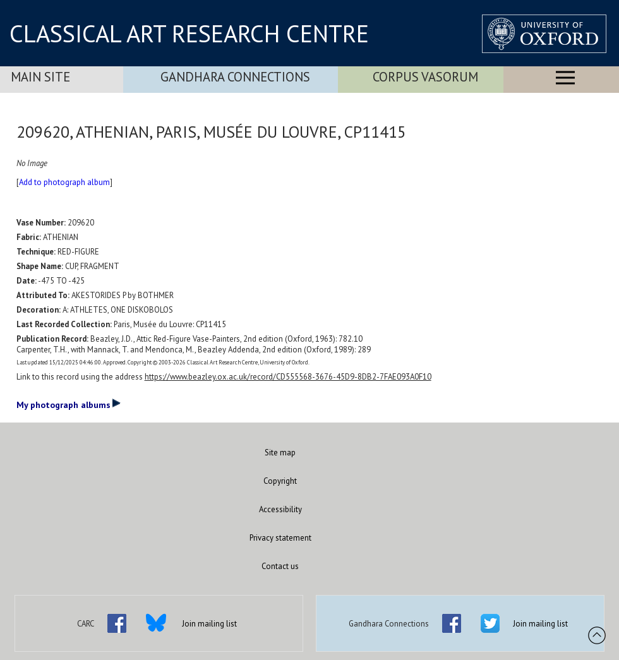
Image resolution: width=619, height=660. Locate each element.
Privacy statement (280, 537)
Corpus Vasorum (425, 76)
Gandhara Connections (235, 76)
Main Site (40, 76)
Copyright (280, 481)
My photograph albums (68, 404)
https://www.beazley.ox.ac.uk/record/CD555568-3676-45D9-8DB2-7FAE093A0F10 (288, 376)
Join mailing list (209, 623)
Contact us (280, 566)
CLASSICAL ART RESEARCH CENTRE (189, 33)
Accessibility (280, 509)
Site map (280, 452)
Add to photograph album (64, 182)
